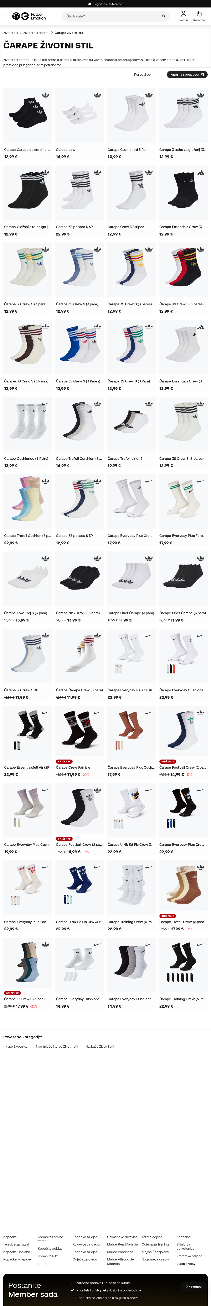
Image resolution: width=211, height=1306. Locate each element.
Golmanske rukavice (122, 1237)
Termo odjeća (152, 1237)
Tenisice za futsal (16, 1244)
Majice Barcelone (120, 1252)
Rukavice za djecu (86, 1244)
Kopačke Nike (48, 1256)
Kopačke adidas (50, 1248)
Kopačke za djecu (86, 1237)
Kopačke (10, 1237)
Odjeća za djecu (85, 1259)
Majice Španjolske (155, 1252)
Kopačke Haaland (16, 1252)
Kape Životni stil (16, 1046)
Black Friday (186, 1263)
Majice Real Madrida (122, 1244)
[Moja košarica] (199, 16)
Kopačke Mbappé (17, 1259)
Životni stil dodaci (36, 33)
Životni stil (10, 33)
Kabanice (183, 1237)
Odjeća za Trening (155, 1244)
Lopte (42, 1263)
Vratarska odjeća (189, 1256)
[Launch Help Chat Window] (194, 1286)
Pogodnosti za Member (105, 4)
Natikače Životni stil (100, 1046)
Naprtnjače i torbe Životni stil (57, 1046)
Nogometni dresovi (156, 1259)
